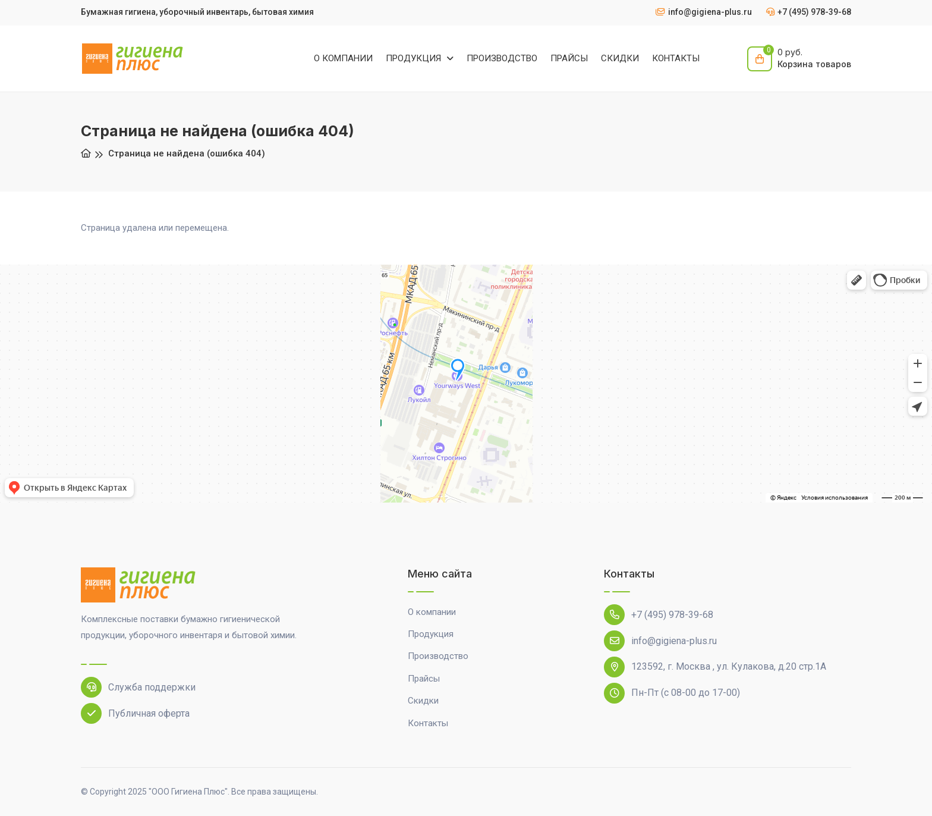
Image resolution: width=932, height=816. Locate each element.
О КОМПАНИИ (343, 58)
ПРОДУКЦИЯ (414, 58)
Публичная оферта (135, 713)
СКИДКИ (620, 58)
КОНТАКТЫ (676, 58)
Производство (438, 656)
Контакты (428, 723)
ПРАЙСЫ (569, 58)
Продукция (431, 634)
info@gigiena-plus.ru (660, 640)
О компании (432, 612)
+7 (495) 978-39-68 (658, 614)
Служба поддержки (138, 687)
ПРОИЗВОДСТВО (502, 58)
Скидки (423, 700)
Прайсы (424, 678)
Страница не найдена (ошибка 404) (186, 153)
